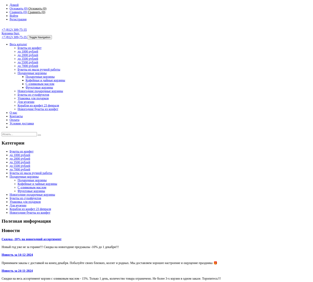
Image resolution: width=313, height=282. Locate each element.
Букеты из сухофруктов (33, 94)
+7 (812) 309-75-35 (14, 29)
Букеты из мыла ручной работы (39, 69)
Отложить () (37, 8)
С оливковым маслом (40, 84)
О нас (13, 112)
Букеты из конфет (30, 48)
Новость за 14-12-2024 (17, 254)
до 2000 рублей (28, 55)
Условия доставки (22, 123)
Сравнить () (36, 12)
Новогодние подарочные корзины (40, 91)
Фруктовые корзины (39, 87)
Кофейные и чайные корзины (45, 80)
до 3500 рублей (28, 58)
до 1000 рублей (28, 51)
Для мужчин (26, 102)
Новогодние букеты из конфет (38, 109)
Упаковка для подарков (33, 98)
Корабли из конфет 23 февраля (38, 105)
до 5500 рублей (28, 62)
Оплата (14, 120)
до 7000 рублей (28, 66)
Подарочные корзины (32, 73)
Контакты (16, 116)
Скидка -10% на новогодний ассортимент (31, 239)
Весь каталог (18, 44)
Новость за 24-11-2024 (17, 270)
